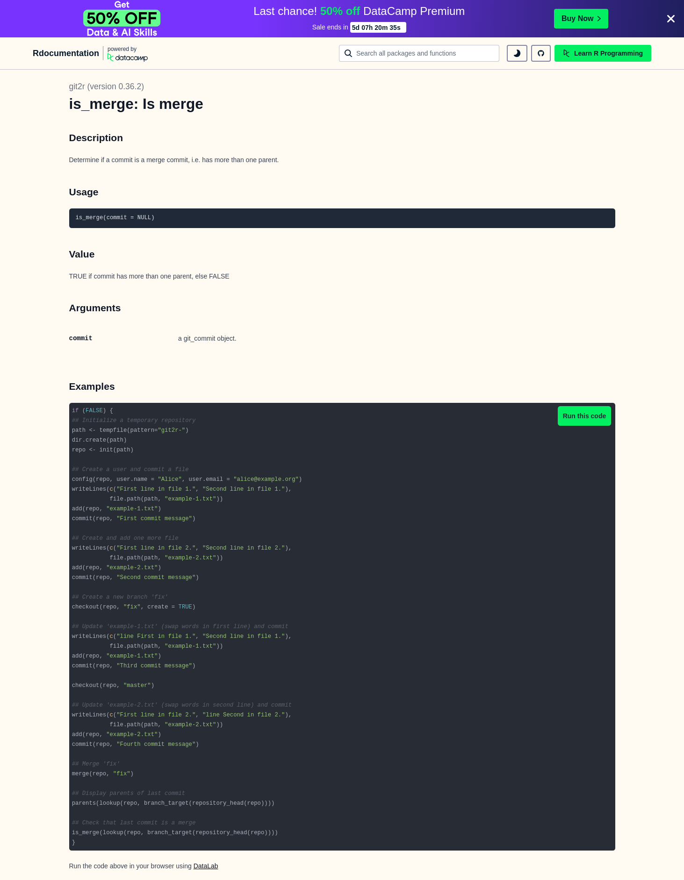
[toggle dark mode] (517, 53)
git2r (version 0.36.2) (106, 86)
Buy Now (581, 18)
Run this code (584, 416)
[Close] (671, 18)
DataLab (206, 866)
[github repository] (541, 53)
